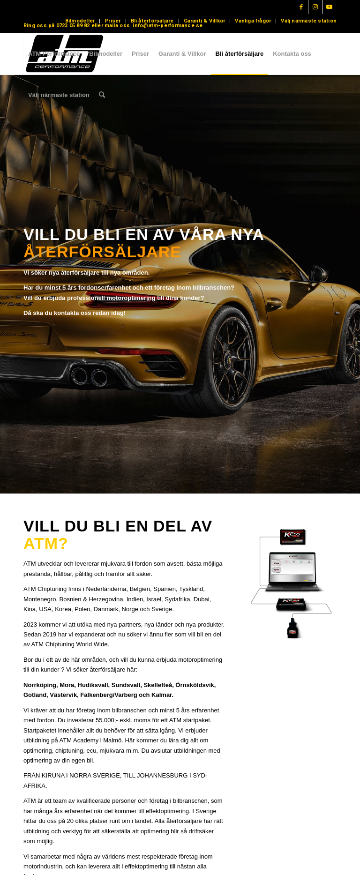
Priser (112, 21)
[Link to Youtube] (329, 7)
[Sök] (102, 95)
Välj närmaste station (309, 21)
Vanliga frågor (253, 21)
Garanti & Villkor (204, 21)
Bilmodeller (80, 21)
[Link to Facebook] (301, 7)
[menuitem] (80, 21)
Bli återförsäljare (152, 21)
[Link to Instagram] (315, 7)
